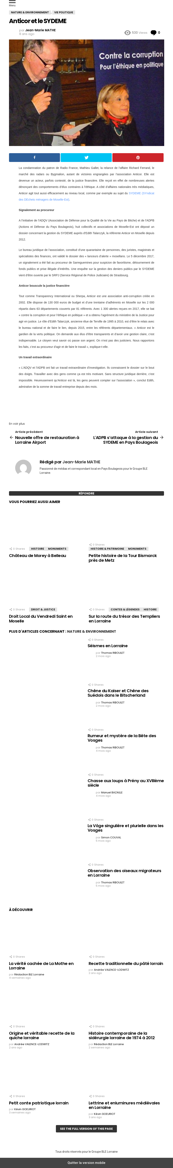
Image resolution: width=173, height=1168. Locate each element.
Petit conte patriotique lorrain (39, 1103)
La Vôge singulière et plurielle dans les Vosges (126, 828)
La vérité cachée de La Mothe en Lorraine (41, 966)
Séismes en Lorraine (108, 646)
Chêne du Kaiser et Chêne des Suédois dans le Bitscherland (118, 693)
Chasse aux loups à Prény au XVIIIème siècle (126, 783)
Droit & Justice (43, 609)
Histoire (37, 549)
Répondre (86, 493)
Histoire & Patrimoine (107, 549)
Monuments (57, 549)
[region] (86, 404)
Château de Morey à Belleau (37, 555)
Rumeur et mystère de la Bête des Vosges (122, 738)
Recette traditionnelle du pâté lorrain (126, 963)
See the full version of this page (86, 1129)
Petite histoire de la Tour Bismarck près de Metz (123, 558)
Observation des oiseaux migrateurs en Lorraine (124, 873)
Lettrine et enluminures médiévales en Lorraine (124, 1105)
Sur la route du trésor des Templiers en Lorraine (124, 618)
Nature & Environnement (91, 631)
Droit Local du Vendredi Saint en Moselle (41, 618)
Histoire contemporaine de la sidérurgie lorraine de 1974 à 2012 (122, 1035)
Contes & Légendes (125, 609)
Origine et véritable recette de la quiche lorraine (42, 1035)
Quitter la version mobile (86, 1163)
